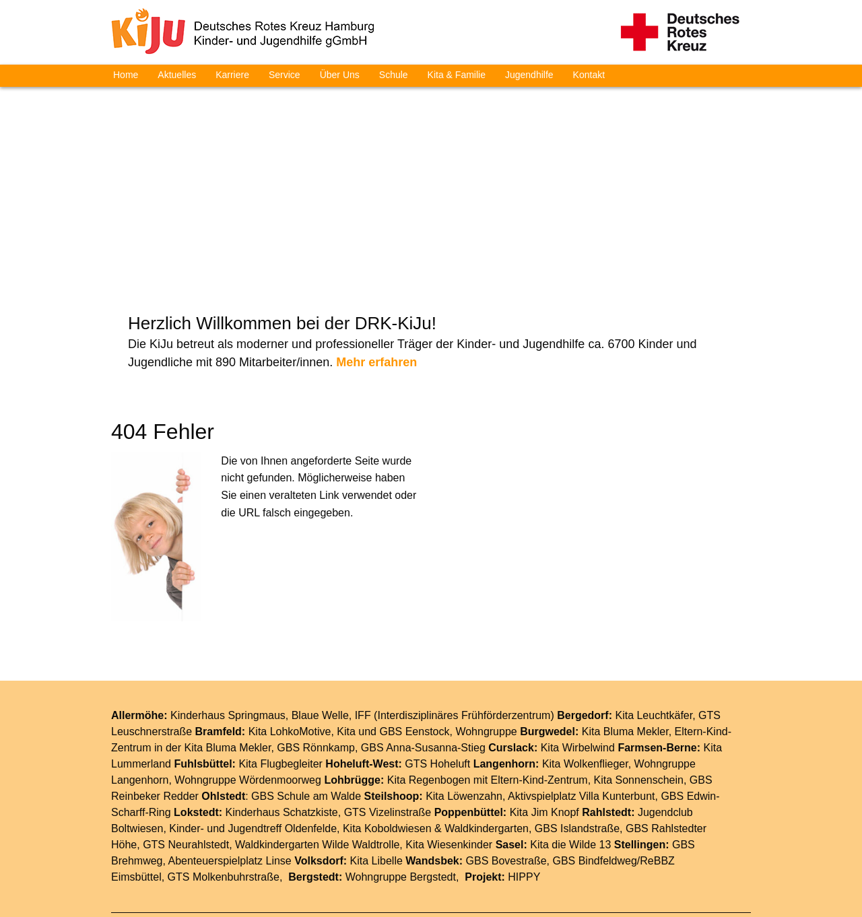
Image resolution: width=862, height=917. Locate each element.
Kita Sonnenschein (639, 700)
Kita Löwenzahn (464, 716)
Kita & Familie (457, 74)
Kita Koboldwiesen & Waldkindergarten (436, 748)
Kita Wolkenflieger (585, 683)
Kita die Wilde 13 (570, 764)
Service (284, 74)
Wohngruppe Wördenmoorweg (247, 700)
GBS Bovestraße (506, 780)
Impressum (472, 854)
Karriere (232, 74)
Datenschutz (543, 854)
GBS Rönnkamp (316, 667)
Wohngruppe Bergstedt (400, 797)
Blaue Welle (320, 635)
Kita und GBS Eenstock (393, 651)
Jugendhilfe (529, 74)
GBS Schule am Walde (306, 716)
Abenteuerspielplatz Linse (230, 780)
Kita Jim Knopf (544, 732)
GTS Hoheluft (437, 683)
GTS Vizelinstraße (388, 732)
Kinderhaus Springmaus (228, 635)
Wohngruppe (486, 651)
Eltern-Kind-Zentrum (539, 700)
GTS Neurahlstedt (186, 764)
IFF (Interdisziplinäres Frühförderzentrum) (454, 635)
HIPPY (524, 797)
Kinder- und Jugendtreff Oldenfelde (253, 748)
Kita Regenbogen (429, 700)
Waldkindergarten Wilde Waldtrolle (317, 764)
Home (125, 74)
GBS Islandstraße (577, 748)
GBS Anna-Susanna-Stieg (423, 667)
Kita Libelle (376, 780)
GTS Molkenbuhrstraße (223, 797)
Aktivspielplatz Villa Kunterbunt (581, 716)
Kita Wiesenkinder (448, 764)
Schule (393, 74)
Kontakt (589, 74)
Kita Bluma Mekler (625, 651)
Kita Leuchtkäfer (653, 635)
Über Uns (340, 74)
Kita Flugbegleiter (280, 683)
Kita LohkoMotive (289, 651)
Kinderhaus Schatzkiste (282, 732)
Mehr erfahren (376, 283)
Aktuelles (177, 74)
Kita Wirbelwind (578, 667)
